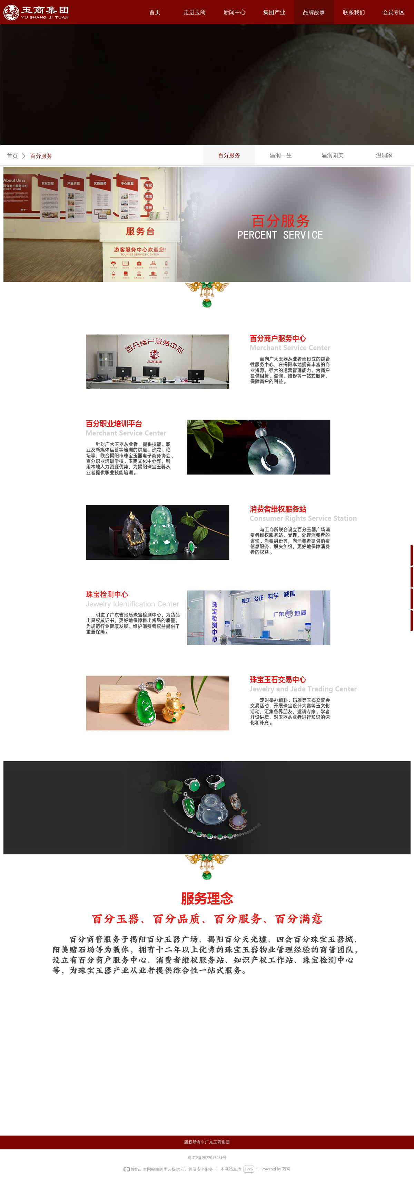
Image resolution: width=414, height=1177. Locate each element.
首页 (12, 156)
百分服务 (41, 156)
